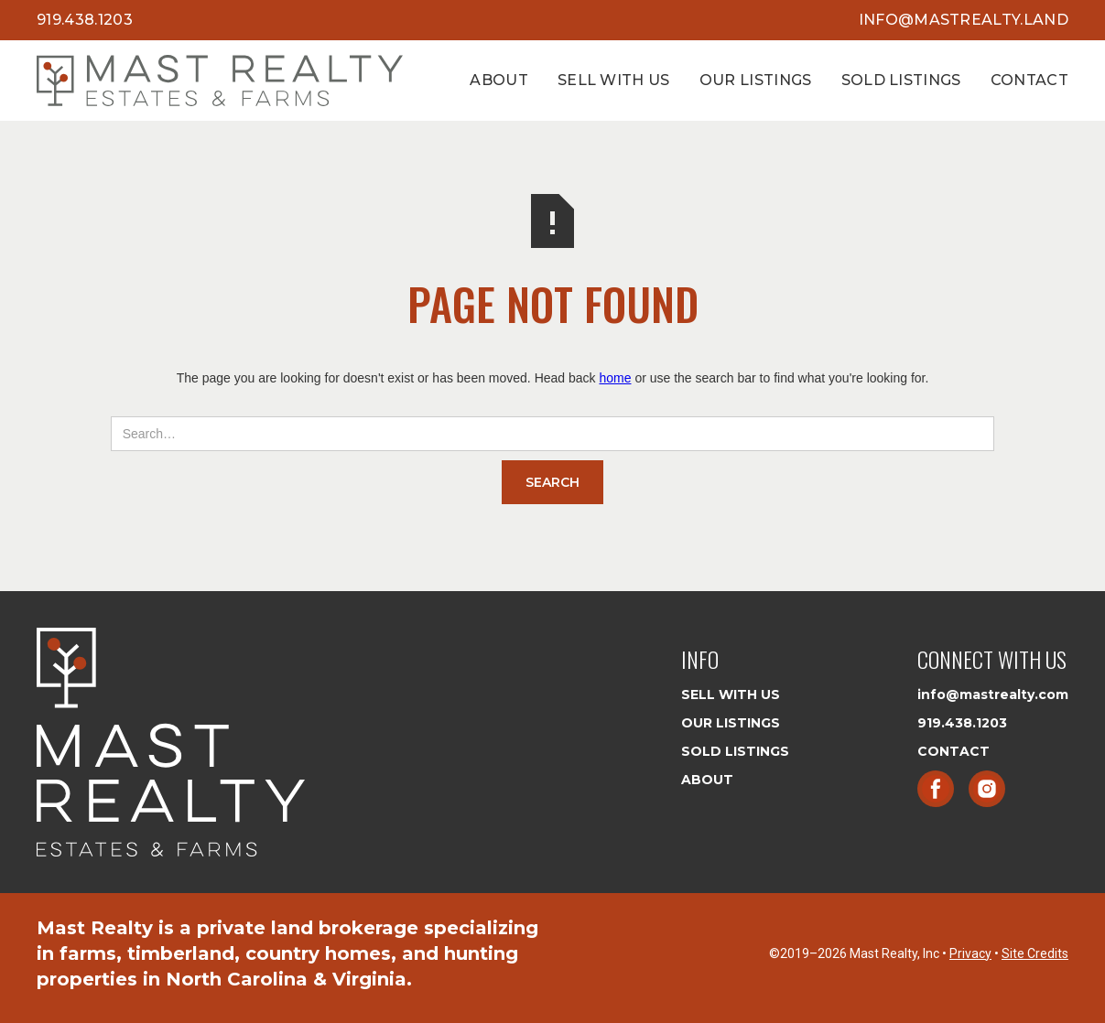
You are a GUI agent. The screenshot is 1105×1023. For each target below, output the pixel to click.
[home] (220, 80)
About (499, 80)
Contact (1029, 80)
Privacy (970, 953)
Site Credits (1035, 953)
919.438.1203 (85, 19)
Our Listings (755, 80)
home (615, 378)
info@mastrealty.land (963, 19)
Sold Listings (901, 80)
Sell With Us (614, 80)
